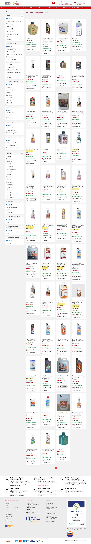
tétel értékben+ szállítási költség (81, 3)
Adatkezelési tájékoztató (10, 510)
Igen (8, 222)
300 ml (9, 95)
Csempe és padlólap (13, 7)
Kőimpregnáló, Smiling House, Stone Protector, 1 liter (47, 113)
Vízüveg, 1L (74, 38)
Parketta (9, 184)
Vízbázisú (9, 128)
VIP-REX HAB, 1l (29, 38)
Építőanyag (84, 7)
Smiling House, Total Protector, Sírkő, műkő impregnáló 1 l (46, 76)
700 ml (9, 103)
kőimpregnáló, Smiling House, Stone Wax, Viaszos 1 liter (48, 450)
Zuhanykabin (38, 7)
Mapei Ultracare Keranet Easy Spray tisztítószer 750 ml (32, 450)
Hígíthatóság (9, 122)
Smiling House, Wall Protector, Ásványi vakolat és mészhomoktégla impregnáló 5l (78, 265)
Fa (7, 190)
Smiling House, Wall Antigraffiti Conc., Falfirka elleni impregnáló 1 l (47, 340)
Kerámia (9, 166)
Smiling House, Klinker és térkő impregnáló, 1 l (31, 340)
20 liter (9, 100)
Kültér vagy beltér (10, 201)
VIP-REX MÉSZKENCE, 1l (61, 148)
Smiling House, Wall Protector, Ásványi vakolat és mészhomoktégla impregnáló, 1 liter (78, 225)
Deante (9, 29)
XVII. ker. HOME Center (31, 4)
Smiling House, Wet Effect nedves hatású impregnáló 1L (78, 76)
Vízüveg (9, 77)
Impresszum (8, 503)
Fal (8, 164)
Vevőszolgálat (8, 516)
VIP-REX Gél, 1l (60, 449)
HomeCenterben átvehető (13, 216)
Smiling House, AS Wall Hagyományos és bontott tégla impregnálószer (78, 340)
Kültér (8, 210)
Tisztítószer (10, 52)
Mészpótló (10, 67)
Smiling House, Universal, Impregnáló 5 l (31, 264)
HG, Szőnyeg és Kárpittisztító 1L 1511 (63, 301)
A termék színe (10, 107)
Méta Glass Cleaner (76, 148)
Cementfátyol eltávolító (13, 62)
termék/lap (83, 16)
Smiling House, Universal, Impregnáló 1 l (47, 148)
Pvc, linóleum (10, 197)
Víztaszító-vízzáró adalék (13, 54)
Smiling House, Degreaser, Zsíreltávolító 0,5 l (32, 224)
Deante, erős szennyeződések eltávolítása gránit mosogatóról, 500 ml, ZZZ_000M (31, 187)
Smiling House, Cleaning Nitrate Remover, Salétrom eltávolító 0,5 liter (48, 225)
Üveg (8, 172)
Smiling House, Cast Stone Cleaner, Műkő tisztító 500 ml (78, 186)
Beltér (8, 212)
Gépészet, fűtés (76, 7)
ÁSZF (6, 505)
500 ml (9, 90)
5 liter (8, 92)
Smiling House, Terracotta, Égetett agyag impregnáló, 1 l (63, 340)
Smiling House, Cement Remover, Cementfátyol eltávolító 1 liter (62, 186)
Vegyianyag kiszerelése (12, 81)
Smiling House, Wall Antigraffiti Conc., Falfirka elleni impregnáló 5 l (47, 377)
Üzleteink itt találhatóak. (43, 485)
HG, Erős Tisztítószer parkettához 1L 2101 (61, 264)
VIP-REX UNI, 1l (60, 75)
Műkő (8, 182)
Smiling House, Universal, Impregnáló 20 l (62, 376)
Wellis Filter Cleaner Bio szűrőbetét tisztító (31, 376)
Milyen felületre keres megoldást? (11, 152)
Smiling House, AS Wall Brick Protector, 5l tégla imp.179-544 (32, 414)
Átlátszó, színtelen (12, 118)
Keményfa (9, 187)
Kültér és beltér (11, 207)
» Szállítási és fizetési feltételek (11, 507)
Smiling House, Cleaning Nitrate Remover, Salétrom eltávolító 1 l (48, 302)
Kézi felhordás (10, 143)
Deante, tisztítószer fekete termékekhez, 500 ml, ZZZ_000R (32, 76)
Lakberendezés (4, 10)
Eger (38, 4)
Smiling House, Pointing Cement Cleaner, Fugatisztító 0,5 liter (77, 414)
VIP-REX (9, 24)
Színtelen (9, 113)
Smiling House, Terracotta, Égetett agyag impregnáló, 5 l (78, 377)
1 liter (8, 87)
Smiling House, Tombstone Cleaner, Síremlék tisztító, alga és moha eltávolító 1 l (48, 40)
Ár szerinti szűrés (10, 12)
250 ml (9, 97)
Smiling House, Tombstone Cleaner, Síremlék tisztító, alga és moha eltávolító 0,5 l (78, 113)
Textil (8, 195)
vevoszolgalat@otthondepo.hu (67, 4)
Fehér (8, 115)
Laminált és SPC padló (48, 7)
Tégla (8, 174)
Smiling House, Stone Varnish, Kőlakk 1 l (31, 112)
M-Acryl (9, 31)
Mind (8, 19)
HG (8, 26)
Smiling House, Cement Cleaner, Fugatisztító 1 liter (32, 148)
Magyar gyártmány (12, 34)
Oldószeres (10, 130)
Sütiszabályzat (8, 512)
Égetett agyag (11, 169)
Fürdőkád (30, 7)
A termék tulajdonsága (12, 137)
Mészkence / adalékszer (13, 70)
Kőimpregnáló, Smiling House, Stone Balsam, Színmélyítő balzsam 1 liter (63, 225)
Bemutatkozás (8, 514)
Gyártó (8, 15)
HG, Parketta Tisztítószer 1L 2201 (47, 264)
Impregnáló (10, 49)
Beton (8, 161)
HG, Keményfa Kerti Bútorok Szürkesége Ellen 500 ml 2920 (78, 302)
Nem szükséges (11, 133)
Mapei (9, 37)
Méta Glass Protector (31, 301)
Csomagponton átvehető (12, 237)
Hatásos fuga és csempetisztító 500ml (47, 413)
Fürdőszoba (3, 7)
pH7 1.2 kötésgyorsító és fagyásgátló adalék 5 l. (62, 39)
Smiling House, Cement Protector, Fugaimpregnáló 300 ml (48, 186)
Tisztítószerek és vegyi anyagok (36, 13)
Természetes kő (11, 159)
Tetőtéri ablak (66, 7)
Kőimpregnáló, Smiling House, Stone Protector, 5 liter (62, 414)
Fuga (8, 177)
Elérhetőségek (8, 520)
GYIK (6, 518)
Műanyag (9, 192)
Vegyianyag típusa (11, 43)
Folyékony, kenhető (12, 148)
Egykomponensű (11, 145)
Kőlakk (9, 64)
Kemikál (9, 39)
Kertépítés (58, 7)
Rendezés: (28, 16)
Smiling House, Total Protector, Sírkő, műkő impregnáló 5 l (62, 113)
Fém (8, 179)
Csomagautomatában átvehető (12, 227)
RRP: (42, 42)
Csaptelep (23, 7)
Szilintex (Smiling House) (13, 21)
